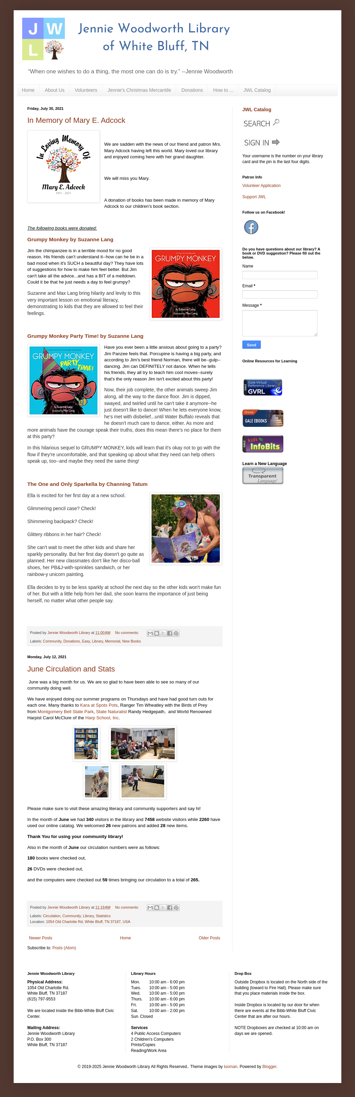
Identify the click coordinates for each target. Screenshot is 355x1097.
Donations (192, 90)
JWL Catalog (257, 90)
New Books (131, 641)
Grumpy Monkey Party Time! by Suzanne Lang (85, 336)
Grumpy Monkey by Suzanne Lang (70, 239)
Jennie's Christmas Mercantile (139, 90)
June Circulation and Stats (71, 669)
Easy (86, 641)
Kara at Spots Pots (99, 705)
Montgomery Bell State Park (66, 711)
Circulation (51, 916)
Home (28, 90)
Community (52, 641)
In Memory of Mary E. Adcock (76, 120)
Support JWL (254, 196)
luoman (230, 1066)
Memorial (112, 641)
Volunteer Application (261, 185)
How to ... (223, 90)
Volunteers (86, 90)
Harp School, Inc (102, 717)
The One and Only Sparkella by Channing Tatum (87, 484)
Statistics (103, 916)
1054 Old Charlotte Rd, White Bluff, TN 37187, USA (88, 922)
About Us (55, 90)
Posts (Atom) (64, 948)
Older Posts (209, 938)
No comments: (127, 633)
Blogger (269, 1066)
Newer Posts (40, 938)
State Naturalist (112, 711)
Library (97, 641)
